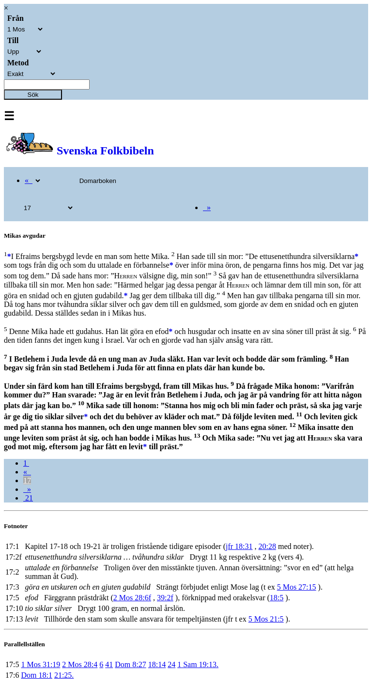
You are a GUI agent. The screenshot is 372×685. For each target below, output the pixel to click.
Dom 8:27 (130, 664)
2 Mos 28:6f (132, 598)
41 (109, 664)
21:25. (64, 675)
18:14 (157, 664)
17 (27, 480)
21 (28, 498)
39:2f (165, 598)
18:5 (276, 598)
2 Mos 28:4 (79, 664)
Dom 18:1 (36, 675)
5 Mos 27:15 (296, 587)
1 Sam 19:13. (197, 664)
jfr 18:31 (239, 546)
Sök (33, 94)
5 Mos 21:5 (266, 619)
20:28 (267, 546)
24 (171, 664)
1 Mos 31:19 (40, 664)
